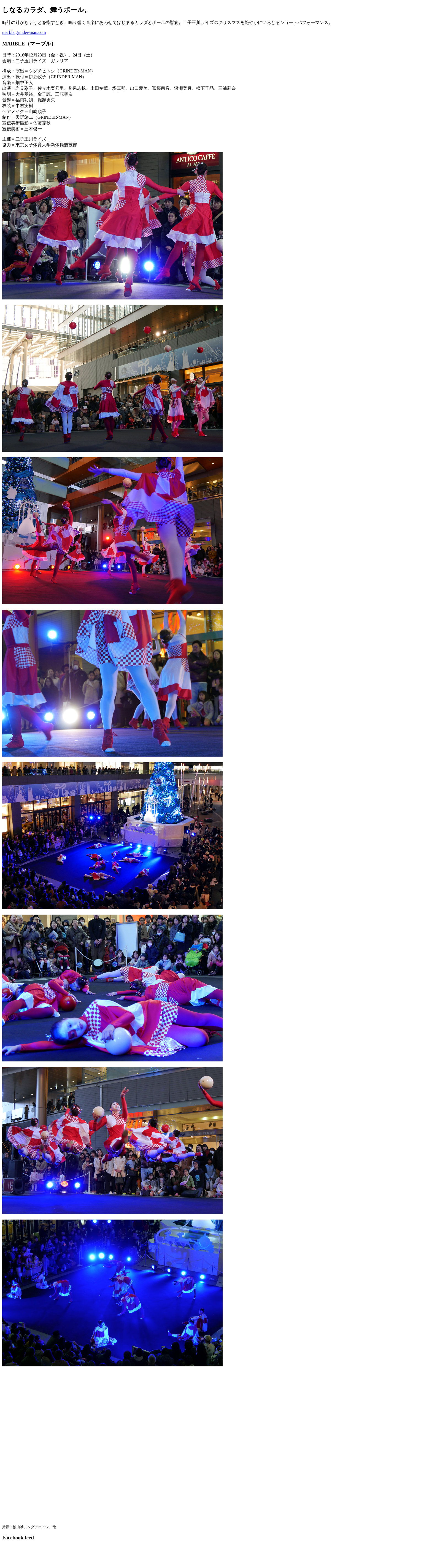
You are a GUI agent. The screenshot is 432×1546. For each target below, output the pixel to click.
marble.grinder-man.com (24, 32)
